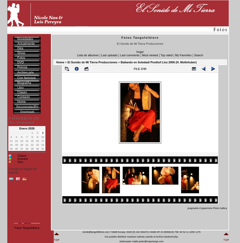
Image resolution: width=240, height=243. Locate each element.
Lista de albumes (88, 55)
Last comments (130, 55)
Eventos (22, 158)
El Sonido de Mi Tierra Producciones (92, 62)
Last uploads (109, 55)
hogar (140, 51)
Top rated (167, 55)
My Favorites (183, 55)
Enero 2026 (27, 128)
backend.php (171, 236)
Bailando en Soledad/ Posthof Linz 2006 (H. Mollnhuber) (159, 62)
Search (198, 55)
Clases (21, 155)
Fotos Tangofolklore (26, 227)
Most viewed (150, 55)
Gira (20, 161)
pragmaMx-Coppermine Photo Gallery (207, 208)
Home (60, 62)
